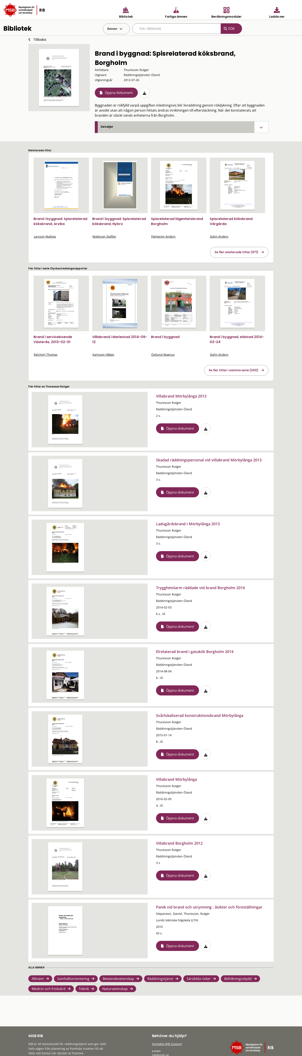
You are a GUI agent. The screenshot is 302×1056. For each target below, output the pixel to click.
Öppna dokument (119, 92)
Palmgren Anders (163, 236)
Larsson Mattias (45, 236)
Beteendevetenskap (118, 978)
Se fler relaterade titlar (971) (236, 252)
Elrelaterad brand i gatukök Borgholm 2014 (194, 651)
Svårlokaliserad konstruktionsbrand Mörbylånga (199, 715)
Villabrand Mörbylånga (176, 779)
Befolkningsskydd (238, 978)
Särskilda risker (199, 978)
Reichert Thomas (45, 355)
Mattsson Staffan (104, 236)
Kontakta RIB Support (167, 1044)
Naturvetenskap (115, 988)
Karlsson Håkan (103, 355)
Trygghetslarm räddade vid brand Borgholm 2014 (200, 587)
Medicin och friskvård (48, 988)
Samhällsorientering (73, 978)
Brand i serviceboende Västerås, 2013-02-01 (53, 339)
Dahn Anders (219, 236)
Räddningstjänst (160, 978)
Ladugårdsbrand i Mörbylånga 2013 (188, 523)
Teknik (84, 988)
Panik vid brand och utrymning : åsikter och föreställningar (209, 907)
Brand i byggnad (165, 336)
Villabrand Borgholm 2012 (179, 843)
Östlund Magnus (163, 355)
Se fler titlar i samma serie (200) (233, 370)
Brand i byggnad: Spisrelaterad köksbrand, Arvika (60, 221)
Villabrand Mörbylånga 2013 (181, 396)
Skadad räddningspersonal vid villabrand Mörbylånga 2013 (209, 459)
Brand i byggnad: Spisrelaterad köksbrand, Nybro (119, 221)
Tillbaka (39, 39)
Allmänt (38, 978)
